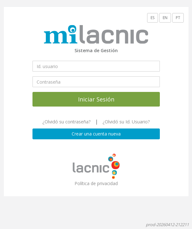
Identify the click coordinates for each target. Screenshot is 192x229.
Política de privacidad (96, 183)
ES (152, 17)
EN (165, 17)
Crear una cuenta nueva (96, 134)
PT (178, 17)
